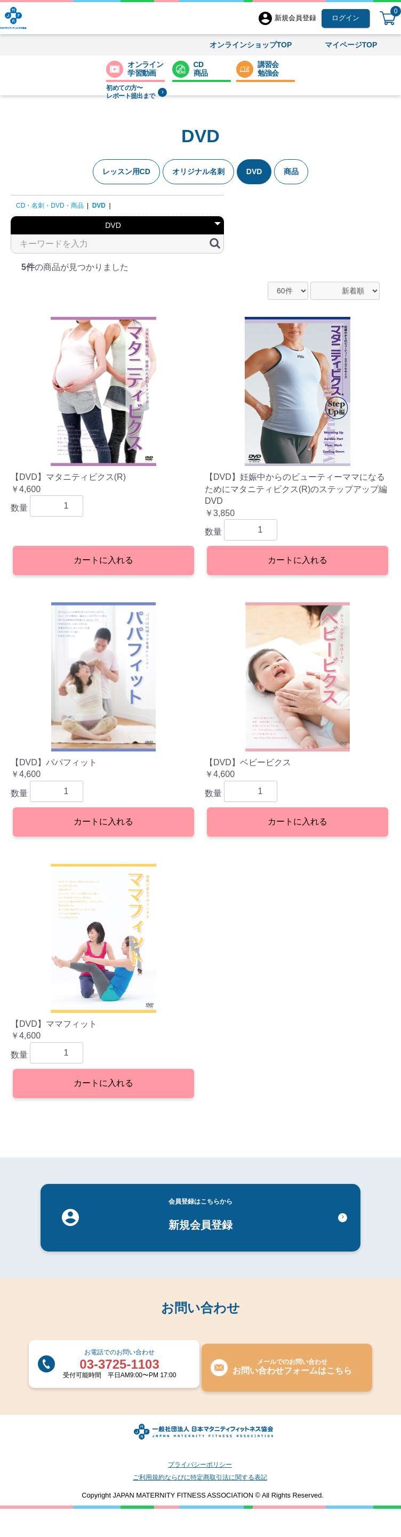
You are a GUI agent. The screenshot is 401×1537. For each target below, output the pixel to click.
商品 (291, 171)
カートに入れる (103, 560)
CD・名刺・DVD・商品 (50, 205)
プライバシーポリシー (200, 1464)
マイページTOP (351, 44)
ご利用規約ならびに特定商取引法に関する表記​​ (200, 1477)
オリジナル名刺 (198, 171)
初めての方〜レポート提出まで (136, 92)
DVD (254, 171)
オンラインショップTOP (251, 44)
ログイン (345, 18)
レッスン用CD (126, 171)
